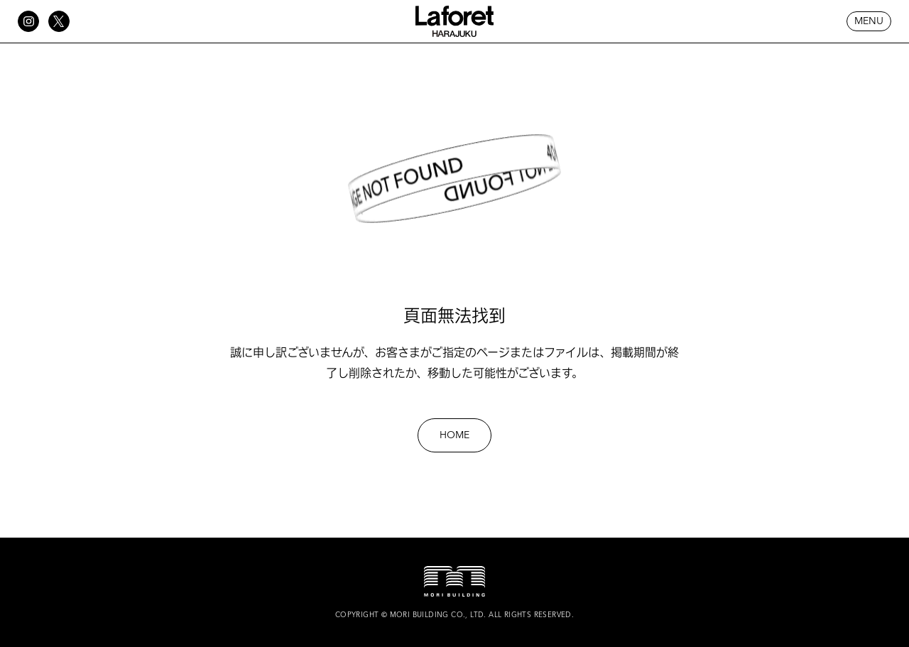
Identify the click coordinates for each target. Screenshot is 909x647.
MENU (868, 21)
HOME (454, 435)
